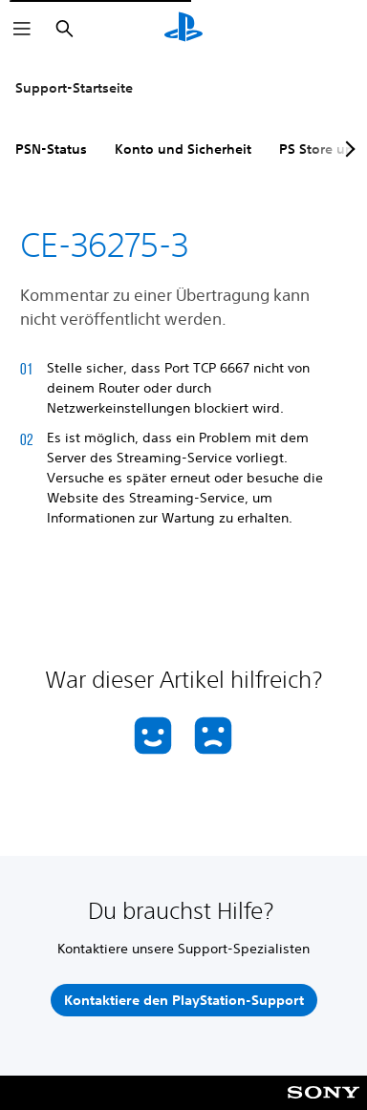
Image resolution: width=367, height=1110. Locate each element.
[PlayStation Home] (183, 28)
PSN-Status (51, 149)
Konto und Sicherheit (183, 149)
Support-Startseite (74, 87)
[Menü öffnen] (22, 28)
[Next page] (347, 149)
